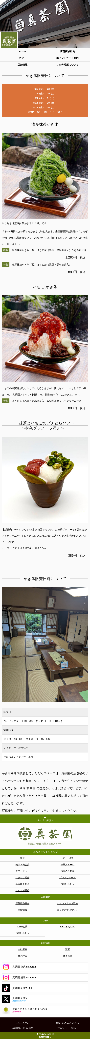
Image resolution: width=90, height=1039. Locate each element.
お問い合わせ (67, 884)
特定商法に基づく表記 (22, 1028)
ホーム (22, 51)
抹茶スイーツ (67, 864)
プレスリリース (67, 877)
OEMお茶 (22, 926)
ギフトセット (22, 871)
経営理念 (22, 955)
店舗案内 (45, 897)
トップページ (22, 1022)
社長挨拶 (67, 955)
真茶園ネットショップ (45, 851)
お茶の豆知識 (67, 871)
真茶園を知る (22, 884)
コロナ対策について (67, 64)
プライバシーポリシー (67, 1028)
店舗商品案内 (67, 51)
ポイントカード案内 (67, 58)
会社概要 (22, 949)
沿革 (67, 949)
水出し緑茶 (67, 858)
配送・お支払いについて (67, 1022)
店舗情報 (22, 64)
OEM (45, 920)
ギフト (22, 58)
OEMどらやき (67, 926)
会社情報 (45, 943)
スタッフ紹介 (22, 877)
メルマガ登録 (22, 890)
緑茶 (22, 858)
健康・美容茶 (22, 864)
